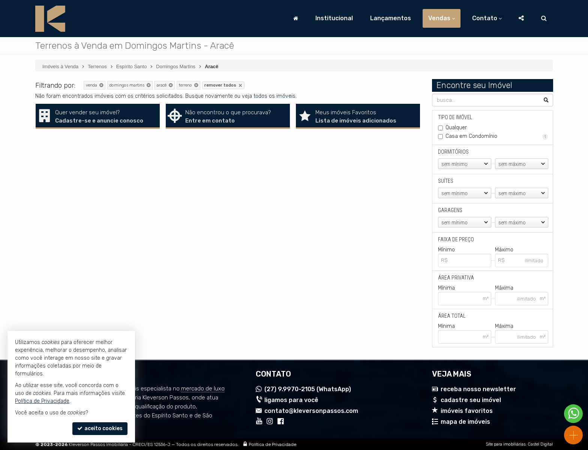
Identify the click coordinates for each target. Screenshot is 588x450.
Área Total (451, 316)
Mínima (446, 288)
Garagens (450, 210)
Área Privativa (456, 278)
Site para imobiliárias (505, 444)
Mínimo (446, 250)
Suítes (445, 181)
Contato (487, 18)
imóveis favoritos (467, 410)
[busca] (544, 18)
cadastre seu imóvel (471, 400)
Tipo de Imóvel (455, 117)
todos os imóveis (275, 96)
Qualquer (456, 127)
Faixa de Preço (456, 239)
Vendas (441, 18)
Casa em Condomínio (497, 136)
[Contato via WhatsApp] (573, 413)
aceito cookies (100, 428)
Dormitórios (453, 152)
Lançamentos (390, 18)
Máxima (504, 288)
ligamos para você (291, 400)
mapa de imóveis (465, 421)
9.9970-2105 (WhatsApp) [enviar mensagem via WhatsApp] (307, 389)
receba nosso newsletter (478, 389)
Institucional (334, 18)
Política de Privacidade (272, 444)
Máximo (504, 250)
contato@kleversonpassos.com (311, 410)
